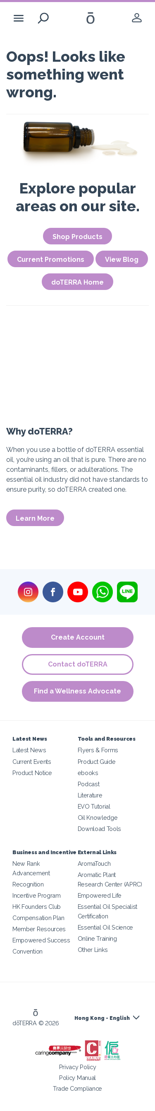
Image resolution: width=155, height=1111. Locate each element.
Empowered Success (41, 940)
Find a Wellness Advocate (77, 691)
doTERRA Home (77, 282)
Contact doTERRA (77, 664)
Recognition (28, 884)
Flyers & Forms (98, 750)
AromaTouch (94, 863)
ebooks (88, 772)
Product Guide (97, 761)
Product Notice (32, 772)
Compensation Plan (38, 917)
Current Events (31, 761)
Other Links (93, 949)
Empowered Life (100, 895)
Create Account (78, 637)
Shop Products (77, 237)
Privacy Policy (77, 1066)
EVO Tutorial (94, 806)
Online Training (97, 938)
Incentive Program (36, 895)
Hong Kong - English (102, 1018)
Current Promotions (50, 259)
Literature (90, 795)
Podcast (89, 783)
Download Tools (100, 828)
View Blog (121, 259)
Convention (27, 951)
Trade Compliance (77, 1088)
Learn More (35, 518)
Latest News (29, 750)
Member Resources (39, 928)
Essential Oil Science (106, 927)
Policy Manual (77, 1077)
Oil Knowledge (98, 817)
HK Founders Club (36, 906)
